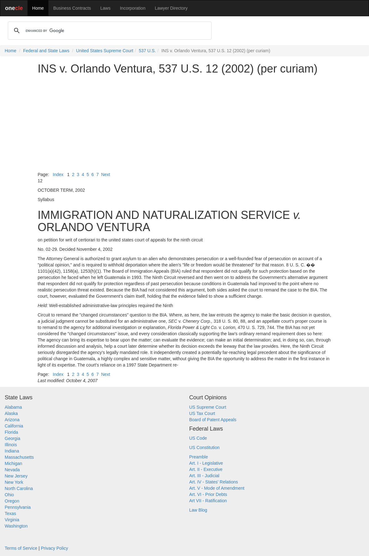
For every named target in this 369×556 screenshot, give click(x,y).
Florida (11, 432)
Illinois (11, 444)
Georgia (12, 438)
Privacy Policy (54, 548)
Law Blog (198, 510)
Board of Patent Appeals (213, 419)
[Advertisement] (185, 123)
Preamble (198, 456)
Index (58, 174)
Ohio (9, 494)
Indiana (12, 450)
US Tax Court (202, 413)
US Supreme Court (207, 407)
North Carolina (19, 488)
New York (14, 482)
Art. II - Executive (206, 469)
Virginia (12, 519)
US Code (198, 438)
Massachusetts (19, 457)
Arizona (12, 419)
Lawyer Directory (171, 8)
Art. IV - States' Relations (213, 481)
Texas (10, 513)
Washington (16, 525)
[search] (109, 30)
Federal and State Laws (46, 50)
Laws (105, 8)
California (14, 425)
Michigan (13, 463)
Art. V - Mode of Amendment (217, 488)
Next (105, 174)
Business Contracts (72, 8)
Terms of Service (21, 548)
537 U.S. (147, 50)
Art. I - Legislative (206, 463)
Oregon (12, 500)
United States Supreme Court (104, 50)
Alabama (13, 407)
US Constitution (204, 447)
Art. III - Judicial (204, 475)
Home (38, 8)
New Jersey (16, 475)
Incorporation (133, 8)
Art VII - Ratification (208, 500)
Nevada (12, 469)
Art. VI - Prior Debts (208, 494)
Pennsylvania (18, 507)
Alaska (11, 413)
